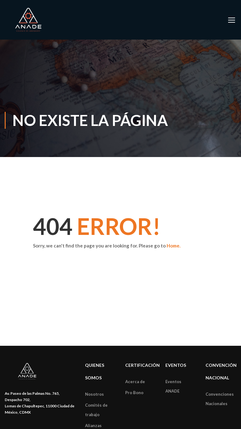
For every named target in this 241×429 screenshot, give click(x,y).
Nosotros (94, 394)
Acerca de (135, 381)
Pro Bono (134, 392)
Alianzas (93, 425)
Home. (173, 245)
